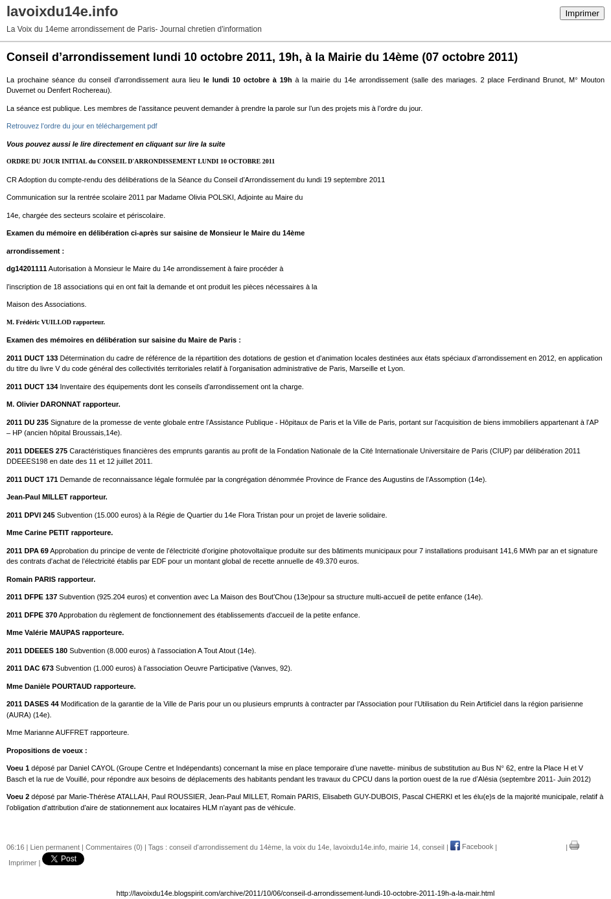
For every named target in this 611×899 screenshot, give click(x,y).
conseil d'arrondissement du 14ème (225, 846)
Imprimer (582, 13)
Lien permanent (55, 846)
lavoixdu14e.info (360, 846)
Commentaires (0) (114, 846)
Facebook (471, 846)
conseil (433, 846)
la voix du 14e (308, 846)
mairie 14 (403, 846)
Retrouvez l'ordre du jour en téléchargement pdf (81, 126)
